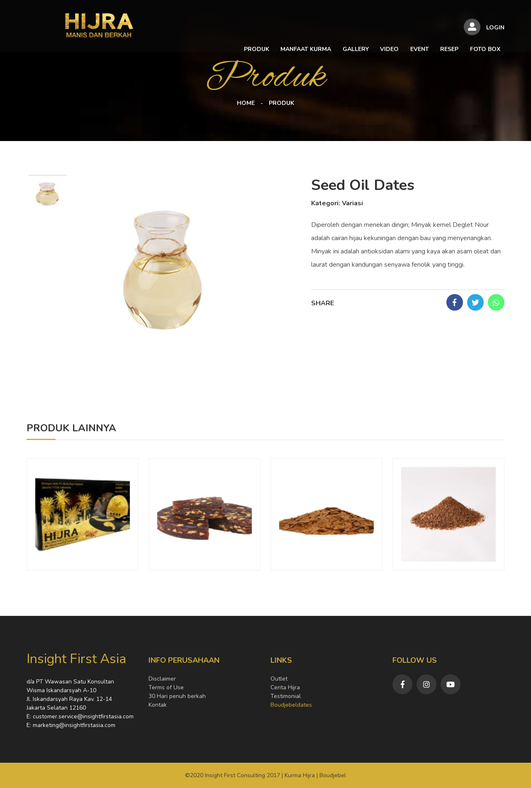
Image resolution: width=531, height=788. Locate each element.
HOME (246, 103)
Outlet (278, 679)
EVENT (373, 29)
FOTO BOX (436, 29)
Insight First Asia (76, 659)
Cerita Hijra (285, 687)
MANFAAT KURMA (264, 29)
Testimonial (285, 696)
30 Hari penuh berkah (177, 696)
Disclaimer (162, 679)
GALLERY (313, 29)
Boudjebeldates (291, 705)
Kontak (158, 705)
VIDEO (345, 29)
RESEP (402, 29)
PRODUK (216, 29)
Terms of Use (166, 687)
